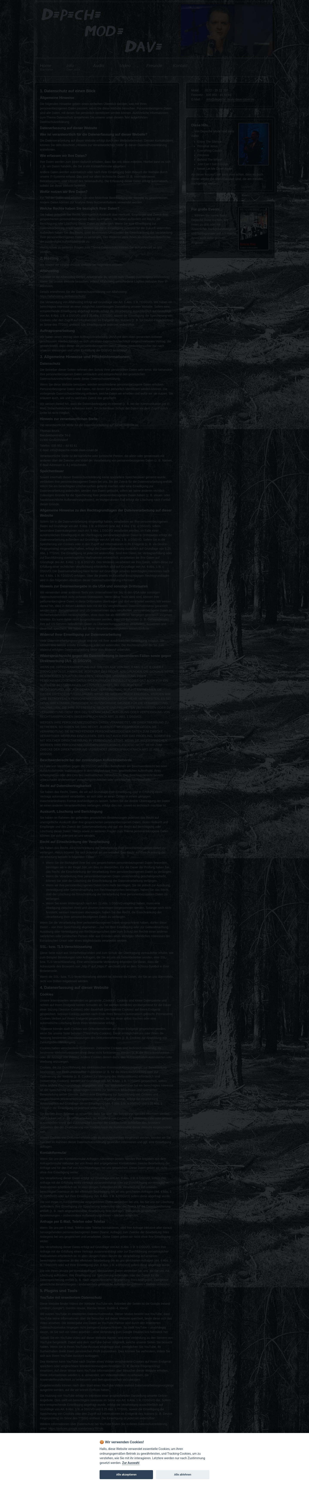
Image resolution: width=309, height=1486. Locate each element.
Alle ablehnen (182, 1474)
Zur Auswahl (130, 1463)
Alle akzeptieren (126, 1474)
